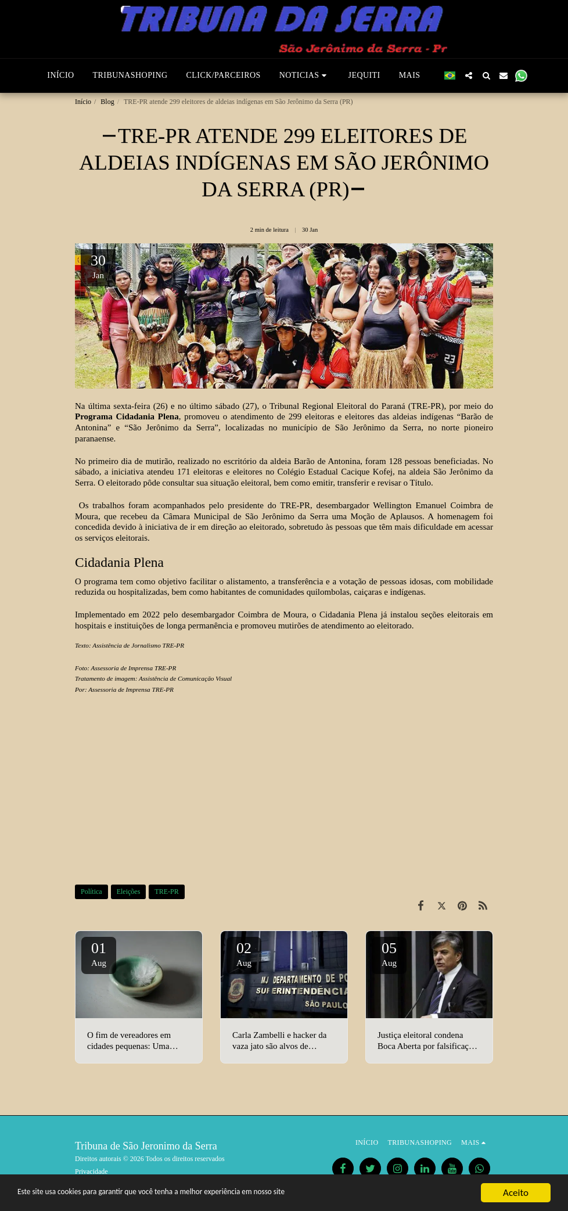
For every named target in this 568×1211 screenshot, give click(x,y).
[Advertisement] (284, 791)
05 (389, 954)
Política (91, 891)
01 (98, 954)
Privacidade (91, 1171)
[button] (305, 75)
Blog (107, 102)
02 (244, 954)
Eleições (129, 891)
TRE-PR (166, 891)
